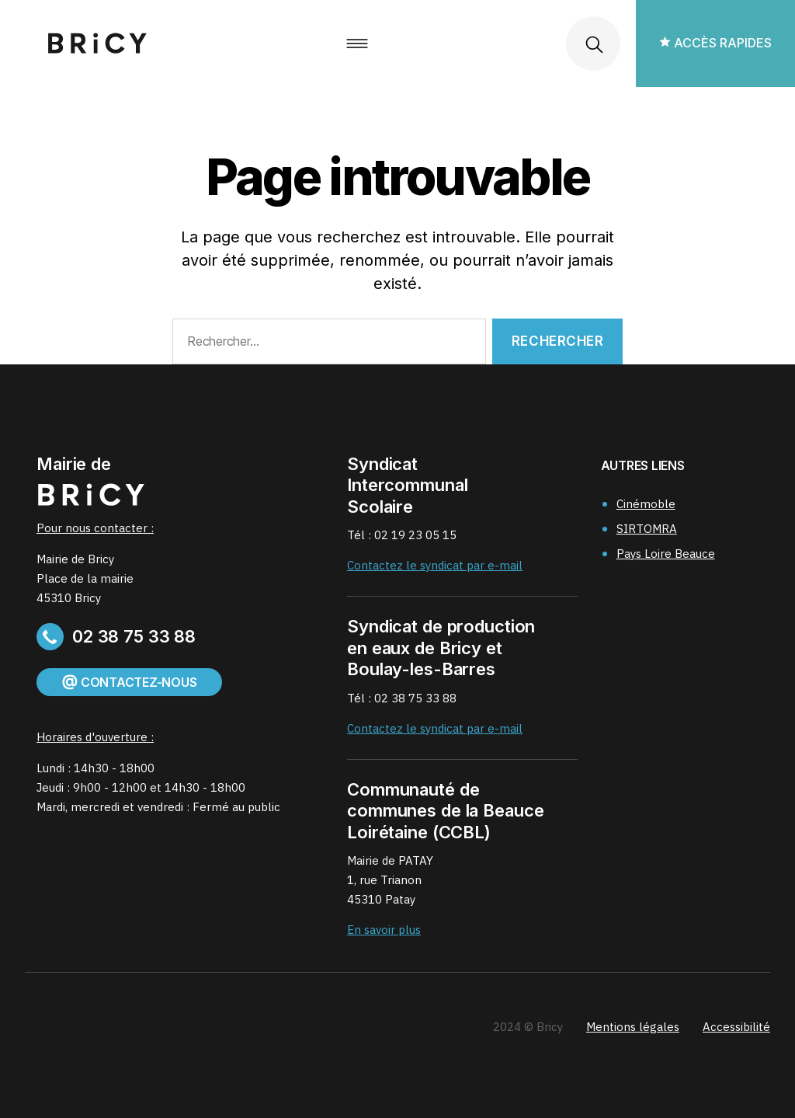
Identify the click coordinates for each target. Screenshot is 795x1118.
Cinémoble (645, 503)
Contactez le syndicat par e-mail (434, 565)
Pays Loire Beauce (665, 553)
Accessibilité (736, 1026)
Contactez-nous (129, 682)
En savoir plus (384, 929)
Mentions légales (632, 1026)
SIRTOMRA (646, 528)
